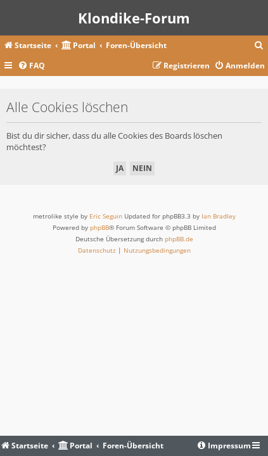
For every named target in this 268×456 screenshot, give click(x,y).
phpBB (99, 227)
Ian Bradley (218, 216)
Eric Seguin (105, 216)
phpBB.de (179, 238)
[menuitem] (259, 45)
